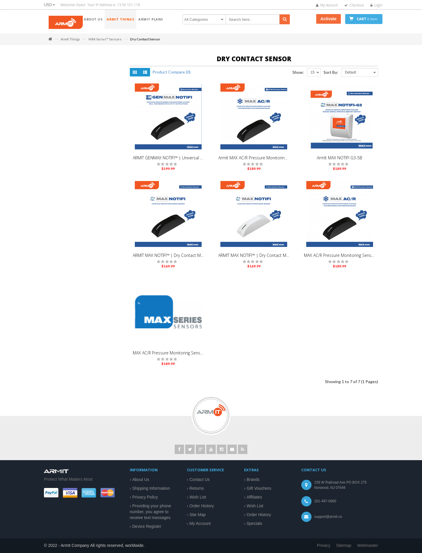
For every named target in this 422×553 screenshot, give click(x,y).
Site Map (198, 514)
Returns (197, 488)
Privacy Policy (145, 497)
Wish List (198, 497)
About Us (140, 479)
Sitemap (343, 545)
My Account (200, 523)
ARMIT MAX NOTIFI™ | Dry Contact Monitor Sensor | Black (168, 258)
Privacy (323, 545)
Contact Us (200, 479)
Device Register (146, 526)
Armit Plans (58, 101)
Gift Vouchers (259, 488)
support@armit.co (328, 517)
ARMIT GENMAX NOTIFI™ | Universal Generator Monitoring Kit (168, 160)
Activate (328, 18)
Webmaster (367, 545)
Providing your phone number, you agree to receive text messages (150, 511)
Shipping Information (151, 488)
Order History (202, 505)
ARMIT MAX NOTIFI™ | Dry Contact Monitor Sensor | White (253, 258)
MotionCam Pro (67, 88)
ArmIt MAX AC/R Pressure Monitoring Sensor (253, 160)
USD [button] (49, 4)
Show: (298, 75)
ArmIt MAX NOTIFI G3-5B (339, 160)
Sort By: (331, 75)
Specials (254, 523)
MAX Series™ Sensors (105, 39)
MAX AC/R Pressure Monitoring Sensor (339, 258)
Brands (253, 479)
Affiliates (254, 497)
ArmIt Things (70, 39)
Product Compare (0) (171, 74)
